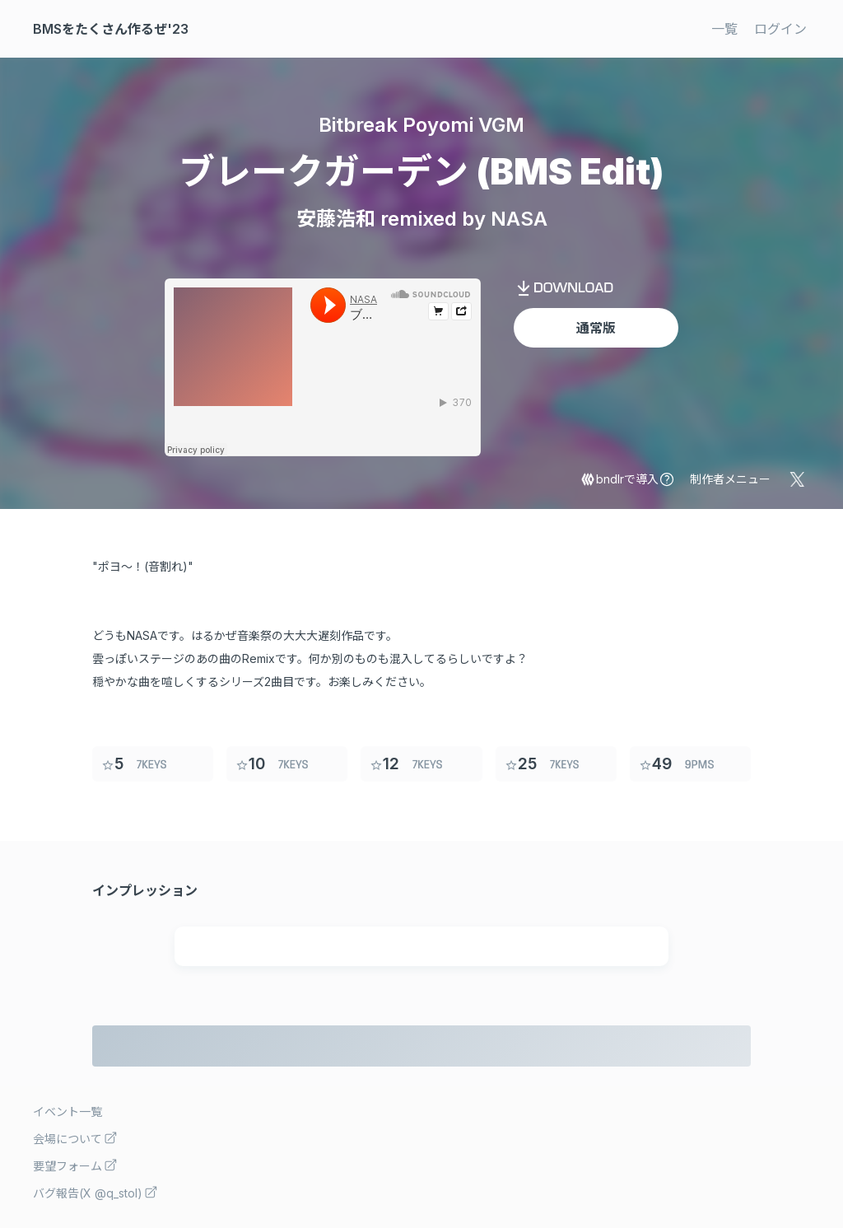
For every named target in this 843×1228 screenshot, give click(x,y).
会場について (75, 1138)
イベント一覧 (67, 1111)
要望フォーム (75, 1165)
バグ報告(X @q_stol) (95, 1192)
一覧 (724, 29)
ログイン (780, 29)
